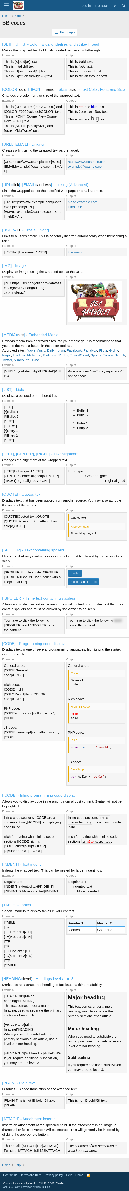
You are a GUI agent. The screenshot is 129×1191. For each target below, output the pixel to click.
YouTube (32, 360)
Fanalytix (90, 350)
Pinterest (49, 355)
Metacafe (34, 355)
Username (76, 252)
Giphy (113, 350)
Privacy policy (54, 1175)
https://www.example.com (87, 162)
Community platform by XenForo (37, 1183)
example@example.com (86, 166)
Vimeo (19, 360)
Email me (75, 207)
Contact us (10, 1175)
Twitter (7, 360)
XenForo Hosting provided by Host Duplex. (27, 1187)
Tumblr (108, 355)
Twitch (120, 355)
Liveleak (19, 355)
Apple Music (36, 350)
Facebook (74, 350)
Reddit (63, 355)
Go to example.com (82, 202)
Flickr (103, 350)
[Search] (123, 5)
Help (69, 1175)
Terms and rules (31, 1175)
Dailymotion (56, 350)
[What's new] (114, 5)
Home (79, 1175)
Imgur (6, 355)
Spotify (96, 355)
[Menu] (6, 5)
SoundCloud (79, 355)
